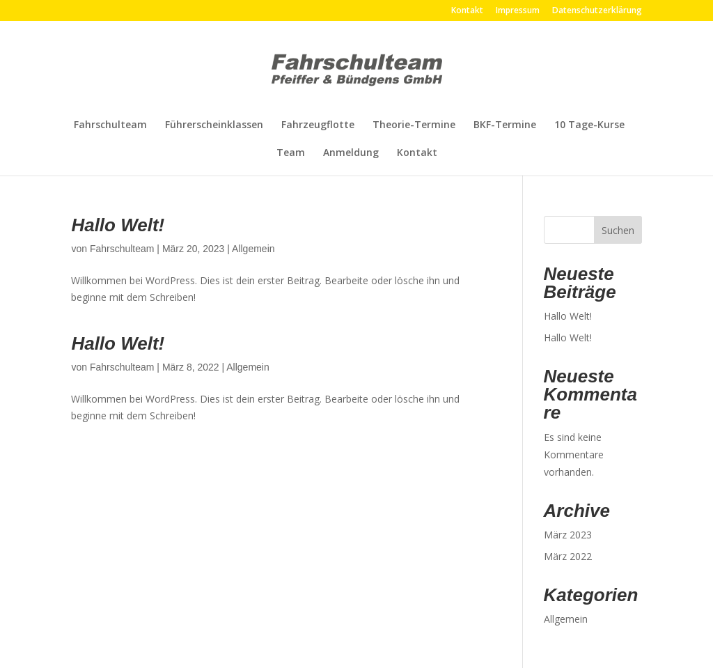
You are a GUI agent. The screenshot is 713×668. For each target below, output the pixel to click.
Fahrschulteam (110, 125)
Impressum (518, 11)
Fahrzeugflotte (317, 125)
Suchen (618, 230)
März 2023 (568, 534)
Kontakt (467, 11)
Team (290, 153)
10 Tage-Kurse (589, 125)
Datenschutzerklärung (597, 11)
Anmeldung (351, 153)
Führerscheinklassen (214, 125)
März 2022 (568, 556)
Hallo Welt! (117, 225)
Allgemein (253, 248)
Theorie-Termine (414, 125)
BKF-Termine (504, 125)
